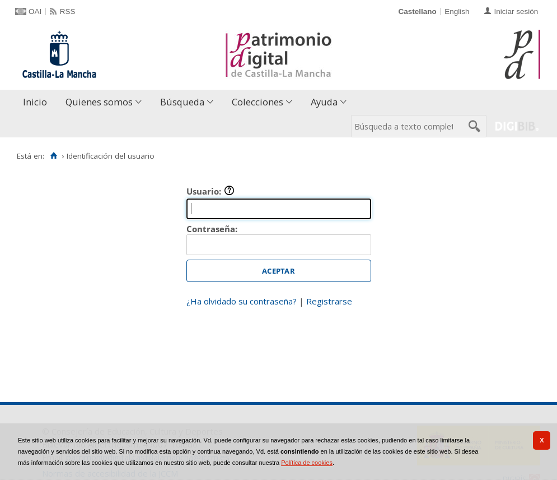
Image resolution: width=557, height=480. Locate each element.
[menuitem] (37, 102)
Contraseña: (211, 228)
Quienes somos (99, 101)
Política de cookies (307, 462)
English (456, 11)
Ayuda (324, 101)
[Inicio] (53, 156)
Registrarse (329, 301)
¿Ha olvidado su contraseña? (241, 301)
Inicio (35, 101)
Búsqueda (182, 101)
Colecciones (257, 101)
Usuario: (210, 191)
